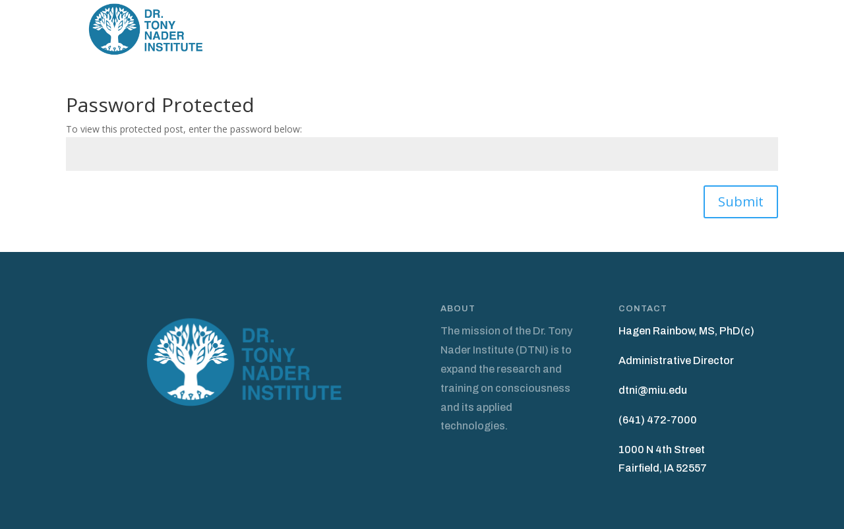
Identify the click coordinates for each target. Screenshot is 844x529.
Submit (741, 201)
